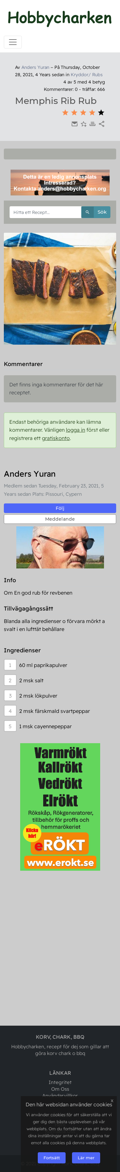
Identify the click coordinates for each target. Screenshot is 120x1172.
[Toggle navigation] (13, 42)
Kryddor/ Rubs (87, 74)
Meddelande (60, 519)
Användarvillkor (60, 1096)
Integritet (60, 1082)
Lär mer (86, 1157)
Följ (60, 508)
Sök (94, 212)
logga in (75, 430)
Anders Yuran (35, 67)
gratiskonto (56, 438)
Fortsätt (52, 1157)
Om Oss (60, 1089)
